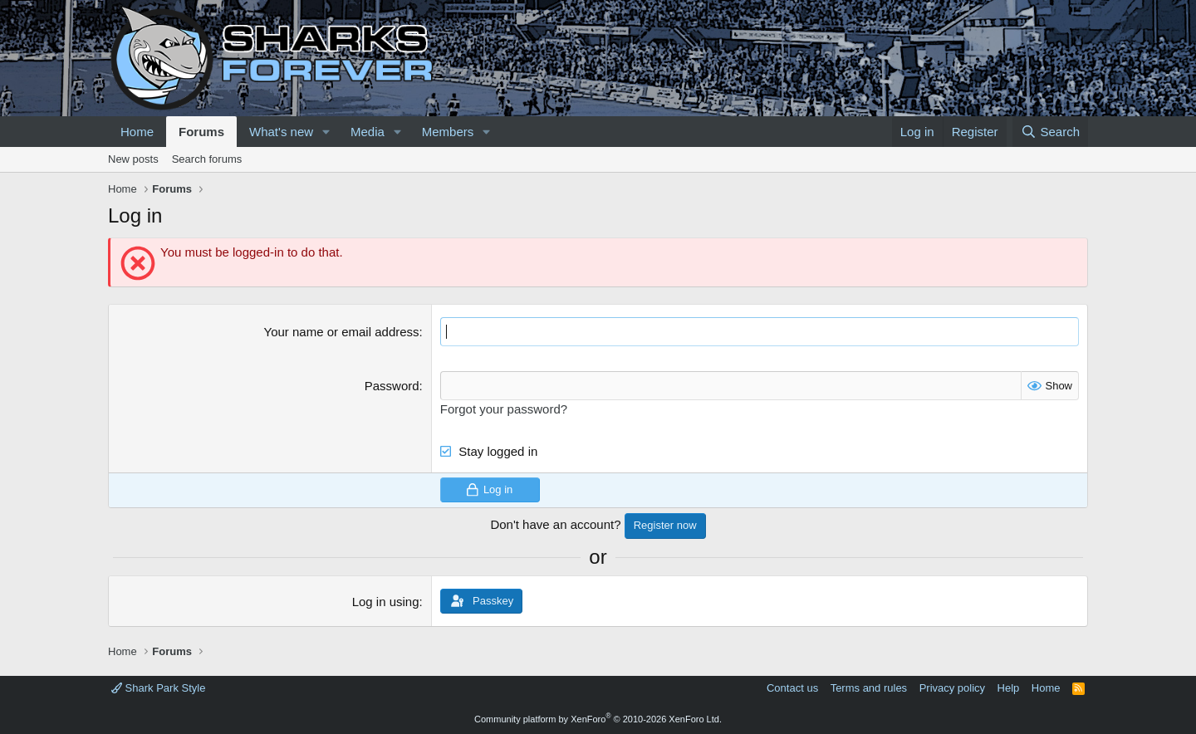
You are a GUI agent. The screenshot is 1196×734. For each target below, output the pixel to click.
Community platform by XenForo (598, 719)
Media (367, 132)
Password (392, 386)
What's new (281, 132)
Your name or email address (341, 332)
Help (1008, 688)
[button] (326, 131)
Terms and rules (869, 688)
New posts (133, 159)
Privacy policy (952, 688)
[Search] (1050, 131)
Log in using (385, 602)
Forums (201, 132)
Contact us (792, 688)
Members (448, 132)
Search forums (207, 159)
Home (137, 132)
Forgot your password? (503, 409)
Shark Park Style (158, 688)
